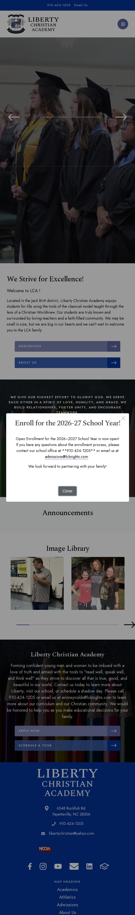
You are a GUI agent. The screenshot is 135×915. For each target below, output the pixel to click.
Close (67, 491)
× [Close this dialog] (123, 419)
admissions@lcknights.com (66, 456)
